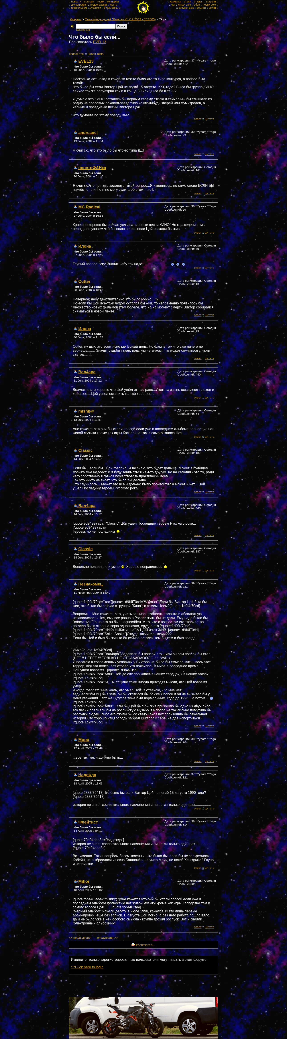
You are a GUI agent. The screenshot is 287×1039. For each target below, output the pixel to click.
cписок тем (76, 53)
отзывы (198, 1)
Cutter (84, 281)
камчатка (175, 1)
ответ (198, 119)
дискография (79, 4)
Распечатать (144, 945)
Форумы (75, 19)
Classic (85, 450)
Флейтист (88, 822)
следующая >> (107, 937)
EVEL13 (99, 42)
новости (76, 1)
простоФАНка (92, 167)
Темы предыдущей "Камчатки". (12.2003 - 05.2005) (120, 19)
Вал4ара (86, 372)
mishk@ (86, 411)
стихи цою (184, 4)
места (113, 4)
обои (197, 4)
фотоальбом (79, 7)
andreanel (88, 132)
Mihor (83, 881)
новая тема (95, 53)
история (89, 1)
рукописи (95, 7)
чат (173, 4)
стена (187, 1)
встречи (211, 1)
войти (212, 7)
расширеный (83, 30)
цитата (209, 119)
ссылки (201, 7)
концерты (113, 1)
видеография (98, 4)
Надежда (87, 774)
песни (100, 1)
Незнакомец (90, 584)
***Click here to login (87, 967)
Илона (84, 246)
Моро (83, 739)
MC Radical (89, 207)
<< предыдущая (80, 937)
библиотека (111, 7)
